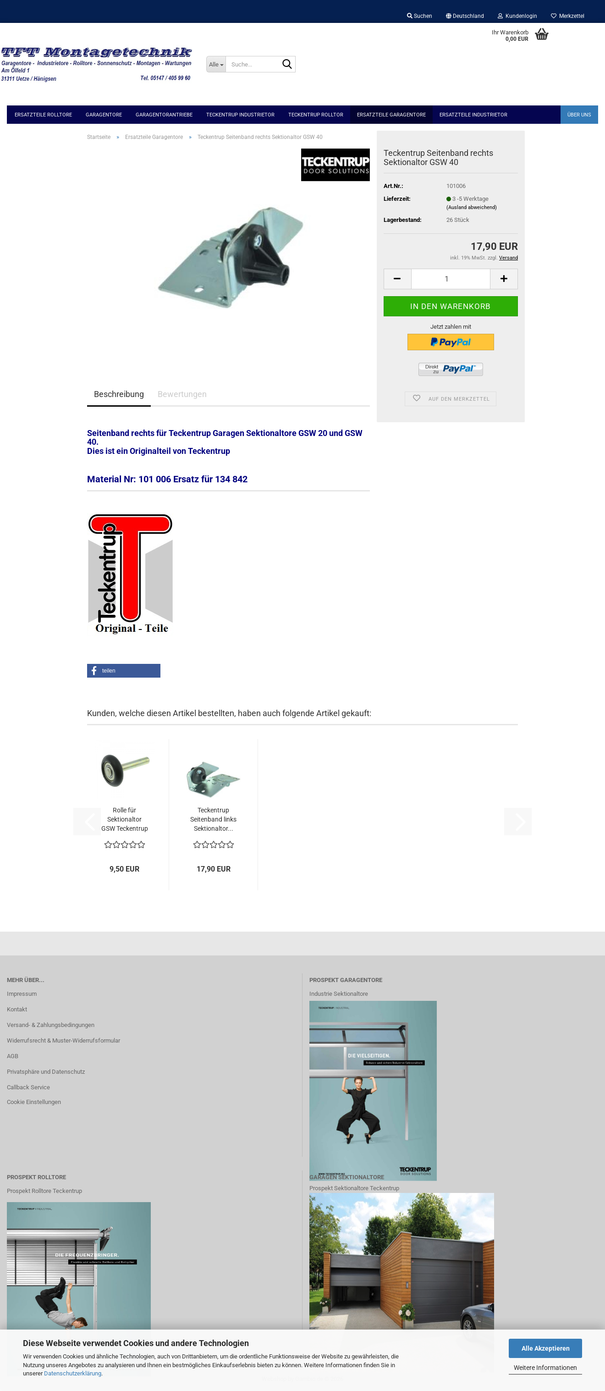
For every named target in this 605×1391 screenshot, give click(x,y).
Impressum (22, 993)
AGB (12, 1056)
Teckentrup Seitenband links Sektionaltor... (213, 819)
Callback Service (28, 1087)
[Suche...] (216, 64)
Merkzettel (567, 16)
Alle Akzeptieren (546, 1348)
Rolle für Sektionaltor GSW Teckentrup (124, 819)
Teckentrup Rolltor (315, 115)
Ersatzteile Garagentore (391, 115)
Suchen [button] (419, 16)
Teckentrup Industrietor (240, 115)
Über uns (579, 115)
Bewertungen (182, 394)
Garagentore (104, 115)
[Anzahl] (450, 279)
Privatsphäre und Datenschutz (46, 1071)
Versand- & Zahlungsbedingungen (50, 1024)
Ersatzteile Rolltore (43, 115)
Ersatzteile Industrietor (473, 115)
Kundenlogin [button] (517, 16)
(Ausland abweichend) (471, 207)
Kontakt (17, 1009)
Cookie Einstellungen (34, 1101)
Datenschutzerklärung (72, 1373)
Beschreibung (119, 394)
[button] (465, 16)
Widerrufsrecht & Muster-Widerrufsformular (63, 1040)
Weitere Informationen (545, 1367)
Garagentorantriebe (164, 115)
